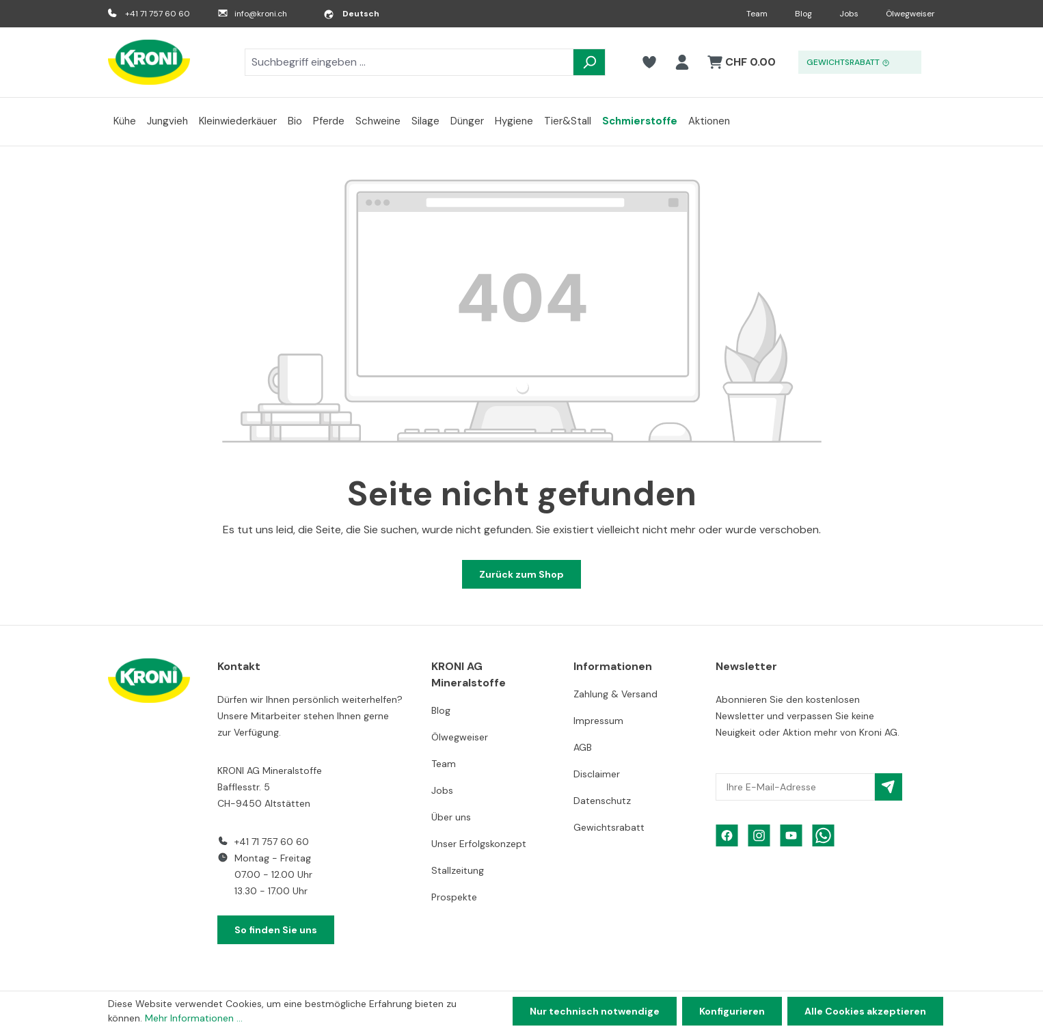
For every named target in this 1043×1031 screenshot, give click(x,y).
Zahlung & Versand (615, 694)
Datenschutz (602, 800)
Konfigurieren (732, 1011)
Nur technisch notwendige (595, 1011)
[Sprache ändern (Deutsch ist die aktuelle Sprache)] (351, 13)
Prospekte (454, 897)
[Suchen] (589, 62)
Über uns (451, 817)
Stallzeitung (457, 870)
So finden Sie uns (275, 930)
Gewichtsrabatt (609, 827)
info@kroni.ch (260, 13)
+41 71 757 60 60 (157, 13)
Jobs (848, 13)
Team (757, 13)
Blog (803, 13)
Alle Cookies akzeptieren (865, 1011)
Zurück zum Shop (521, 574)
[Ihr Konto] (682, 62)
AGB (582, 747)
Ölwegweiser (910, 13)
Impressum (598, 720)
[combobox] (409, 62)
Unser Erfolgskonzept (478, 844)
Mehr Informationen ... (194, 1018)
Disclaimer (596, 774)
